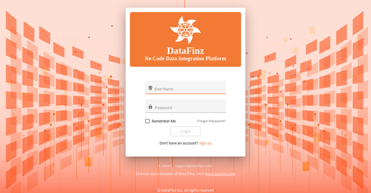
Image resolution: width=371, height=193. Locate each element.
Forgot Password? (211, 121)
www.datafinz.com (220, 174)
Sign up (205, 143)
